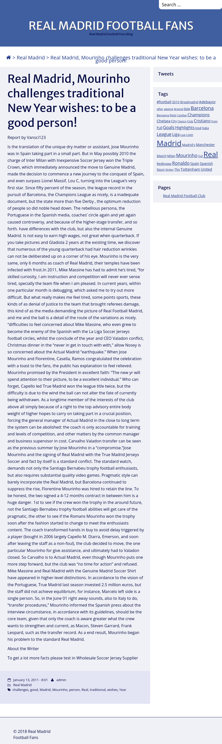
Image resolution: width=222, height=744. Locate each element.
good (34, 689)
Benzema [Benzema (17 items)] (163, 115)
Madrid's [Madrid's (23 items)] (188, 144)
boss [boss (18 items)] (173, 115)
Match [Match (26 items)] (161, 156)
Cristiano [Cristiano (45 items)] (202, 121)
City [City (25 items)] (174, 121)
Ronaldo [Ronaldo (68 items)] (180, 163)
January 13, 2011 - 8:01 (30, 680)
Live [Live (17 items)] (183, 135)
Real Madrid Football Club (184, 195)
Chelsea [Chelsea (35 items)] (163, 120)
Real (84, 689)
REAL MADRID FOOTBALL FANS (111, 26)
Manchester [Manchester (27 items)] (205, 144)
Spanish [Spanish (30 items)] (206, 163)
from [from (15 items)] (214, 121)
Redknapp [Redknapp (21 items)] (164, 164)
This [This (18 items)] (177, 169)
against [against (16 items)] (168, 109)
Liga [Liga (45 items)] (176, 134)
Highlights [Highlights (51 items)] (185, 127)
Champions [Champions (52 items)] (198, 115)
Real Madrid (31, 57)
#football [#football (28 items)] (164, 101)
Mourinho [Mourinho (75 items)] (187, 155)
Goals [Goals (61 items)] (168, 127)
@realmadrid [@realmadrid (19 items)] (189, 102)
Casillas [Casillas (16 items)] (182, 115)
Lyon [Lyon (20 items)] (189, 135)
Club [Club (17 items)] (190, 121)
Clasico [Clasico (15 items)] (182, 121)
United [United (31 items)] (206, 169)
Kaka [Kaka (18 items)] (205, 128)
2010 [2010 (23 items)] (175, 102)
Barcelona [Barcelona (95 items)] (202, 108)
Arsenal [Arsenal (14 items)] (178, 109)
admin (61, 680)
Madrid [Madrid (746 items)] (169, 143)
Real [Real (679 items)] (210, 154)
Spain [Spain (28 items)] (194, 163)
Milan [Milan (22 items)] (171, 156)
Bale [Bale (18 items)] (187, 109)
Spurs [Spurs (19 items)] (161, 169)
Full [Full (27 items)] (159, 127)
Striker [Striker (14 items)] (169, 169)
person (74, 689)
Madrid (45, 689)
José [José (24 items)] (198, 128)
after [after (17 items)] (160, 109)
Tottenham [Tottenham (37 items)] (190, 169)
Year (122, 689)
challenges (20, 689)
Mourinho (59, 689)
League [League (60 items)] (164, 134)
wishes (112, 689)
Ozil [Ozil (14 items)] (200, 156)
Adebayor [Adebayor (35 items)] (207, 101)
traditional (98, 689)
